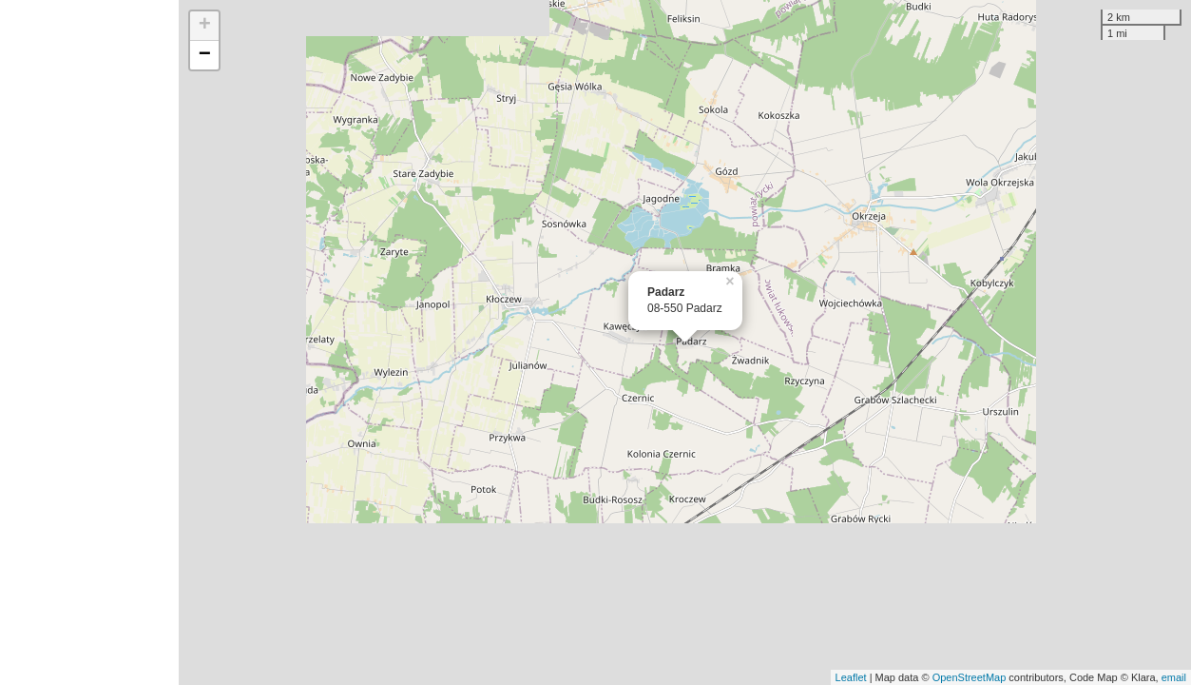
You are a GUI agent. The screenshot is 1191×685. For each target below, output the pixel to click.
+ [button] (205, 25)
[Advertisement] (89, 342)
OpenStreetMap (969, 677)
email (1174, 677)
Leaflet (851, 677)
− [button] (205, 55)
